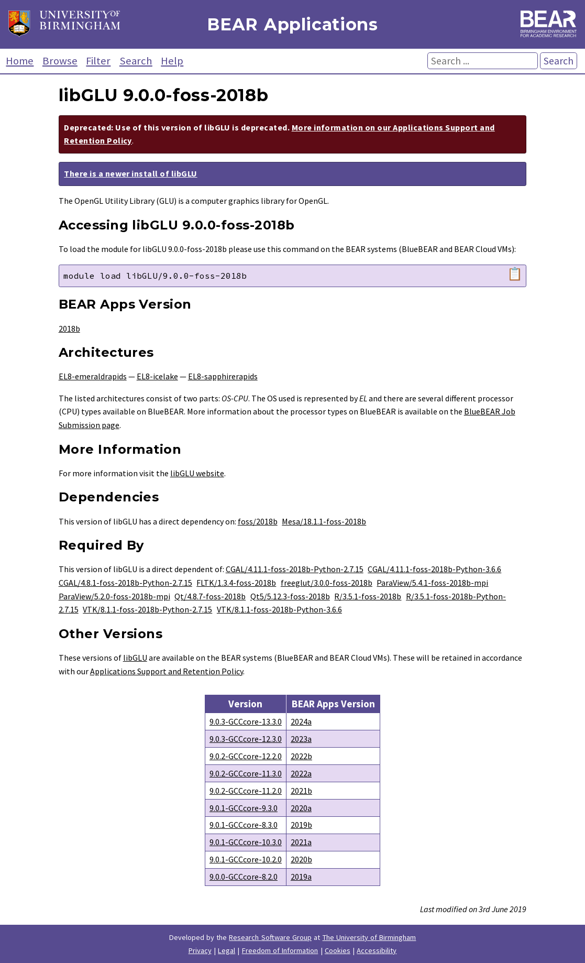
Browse (60, 61)
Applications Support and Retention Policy (166, 671)
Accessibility (376, 950)
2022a (301, 773)
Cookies (337, 950)
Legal (226, 950)
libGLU (135, 657)
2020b (301, 859)
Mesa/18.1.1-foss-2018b (324, 521)
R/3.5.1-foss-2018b (367, 596)
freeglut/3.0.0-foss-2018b (326, 582)
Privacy (200, 950)
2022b (301, 756)
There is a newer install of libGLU (130, 173)
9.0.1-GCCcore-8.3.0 (243, 824)
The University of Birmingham (369, 937)
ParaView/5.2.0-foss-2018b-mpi (114, 596)
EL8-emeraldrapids (93, 376)
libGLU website (197, 473)
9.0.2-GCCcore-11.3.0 (245, 773)
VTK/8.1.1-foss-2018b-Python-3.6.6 (279, 609)
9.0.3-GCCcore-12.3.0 (245, 739)
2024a (301, 721)
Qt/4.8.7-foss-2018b (210, 596)
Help (172, 61)
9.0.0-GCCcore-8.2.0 (243, 876)
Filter (98, 61)
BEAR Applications (292, 24)
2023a (301, 739)
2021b (301, 790)
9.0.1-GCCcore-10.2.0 (245, 859)
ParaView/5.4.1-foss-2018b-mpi (432, 582)
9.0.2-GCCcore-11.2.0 (245, 790)
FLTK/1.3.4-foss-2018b (236, 582)
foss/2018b (258, 521)
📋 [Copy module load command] (515, 274)
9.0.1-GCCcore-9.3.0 (243, 808)
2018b (69, 328)
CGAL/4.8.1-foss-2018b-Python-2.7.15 (125, 582)
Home (20, 61)
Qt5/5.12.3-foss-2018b (290, 596)
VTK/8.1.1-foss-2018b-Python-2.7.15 (147, 609)
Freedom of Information (280, 950)
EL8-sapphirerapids (223, 376)
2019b (301, 824)
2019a (301, 876)
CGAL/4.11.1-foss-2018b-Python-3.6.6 (434, 569)
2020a (301, 808)
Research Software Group (270, 937)
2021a (301, 842)
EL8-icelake (157, 376)
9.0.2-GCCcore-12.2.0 (245, 756)
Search (135, 61)
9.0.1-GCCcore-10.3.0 (245, 842)
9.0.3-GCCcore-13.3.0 (245, 721)
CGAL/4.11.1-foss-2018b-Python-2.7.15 (294, 569)
